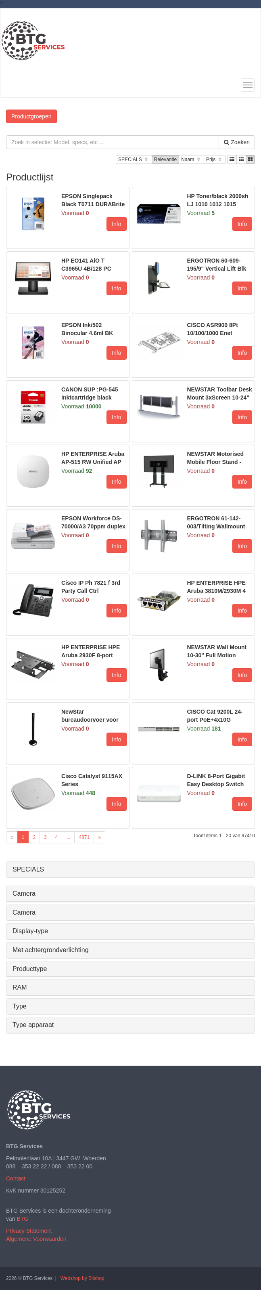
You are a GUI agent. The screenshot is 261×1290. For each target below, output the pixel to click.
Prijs (214, 160)
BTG (22, 1218)
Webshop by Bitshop (82, 1278)
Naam (191, 160)
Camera (24, 893)
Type (20, 1006)
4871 (84, 837)
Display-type (30, 931)
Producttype (30, 968)
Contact (15, 1178)
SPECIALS (133, 160)
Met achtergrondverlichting (51, 949)
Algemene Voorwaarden (36, 1239)
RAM (20, 987)
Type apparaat (33, 1024)
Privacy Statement (29, 1231)
